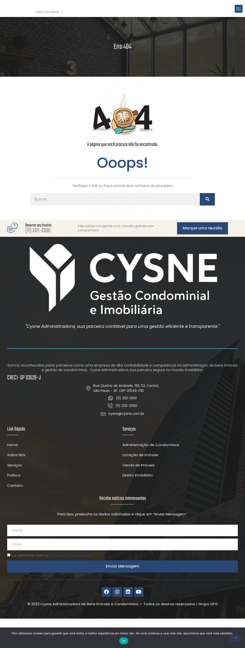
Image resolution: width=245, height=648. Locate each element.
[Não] (235, 638)
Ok (124, 641)
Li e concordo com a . (50, 584)
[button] (239, 23)
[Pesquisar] (207, 228)
